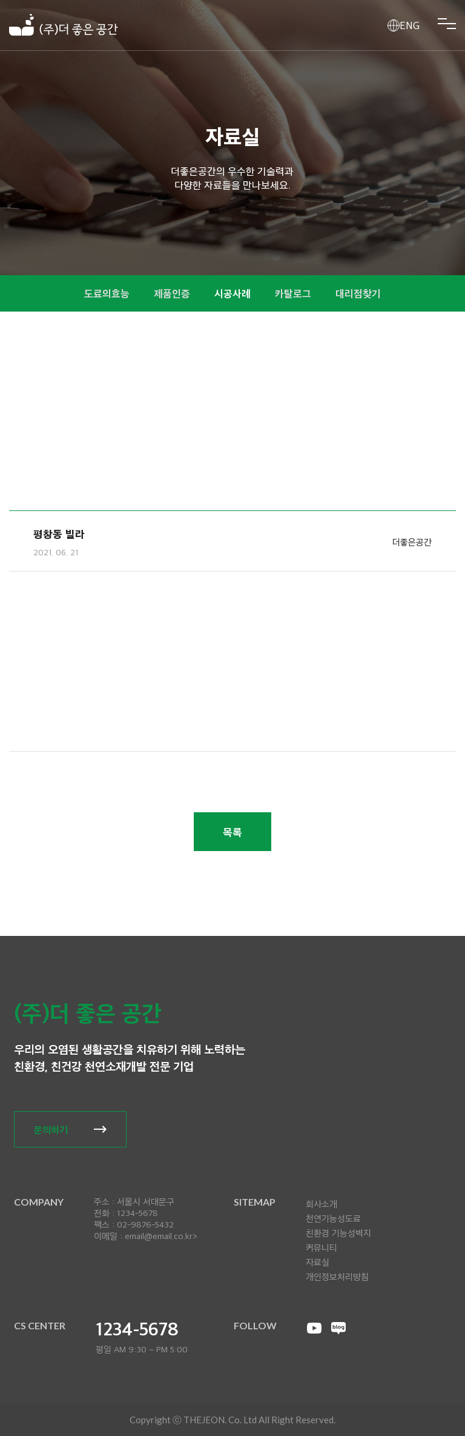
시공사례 (232, 293)
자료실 (317, 1262)
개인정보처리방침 (337, 1276)
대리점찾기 (358, 293)
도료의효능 (107, 293)
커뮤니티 (321, 1247)
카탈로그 (293, 293)
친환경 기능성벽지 (338, 1232)
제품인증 (172, 293)
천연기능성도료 (333, 1218)
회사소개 (321, 1203)
